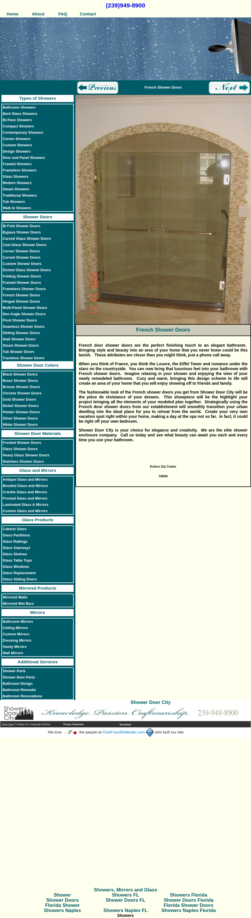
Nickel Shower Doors (21, 406)
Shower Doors (37, 216)
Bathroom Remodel (19, 690)
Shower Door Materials (37, 433)
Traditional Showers (20, 195)
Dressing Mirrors (17, 640)
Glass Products (37, 519)
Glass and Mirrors (37, 470)
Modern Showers (17, 183)
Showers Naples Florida (188, 910)
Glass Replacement (19, 573)
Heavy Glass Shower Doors (26, 455)
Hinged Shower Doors (21, 302)
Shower (62, 895)
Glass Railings (15, 542)
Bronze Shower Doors (21, 387)
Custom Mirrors (16, 634)
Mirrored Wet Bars (18, 604)
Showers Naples (62, 910)
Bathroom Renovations (22, 696)
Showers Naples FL (125, 910)
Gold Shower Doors (19, 400)
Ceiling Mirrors (15, 628)
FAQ (62, 13)
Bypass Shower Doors (22, 232)
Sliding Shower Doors (21, 333)
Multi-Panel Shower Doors (25, 308)
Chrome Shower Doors (22, 393)
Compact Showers (18, 126)
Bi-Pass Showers (17, 120)
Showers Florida (188, 895)
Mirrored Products (37, 588)
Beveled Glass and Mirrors (25, 486)
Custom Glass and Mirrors (25, 511)
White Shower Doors (20, 425)
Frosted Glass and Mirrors (25, 498)
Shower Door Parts (19, 677)
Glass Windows (16, 567)
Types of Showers (37, 98)
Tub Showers (14, 202)
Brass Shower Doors (20, 381)
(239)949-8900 (125, 5)
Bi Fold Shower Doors (21, 226)
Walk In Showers (17, 208)
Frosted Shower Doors (22, 443)
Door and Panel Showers (24, 158)
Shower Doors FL (125, 900)
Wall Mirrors (13, 653)
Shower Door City (150, 702)
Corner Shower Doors (21, 251)
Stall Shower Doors (19, 339)
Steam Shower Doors (21, 346)
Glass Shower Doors (20, 449)
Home (13, 13)
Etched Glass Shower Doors (27, 270)
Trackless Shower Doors (23, 358)
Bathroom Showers (19, 107)
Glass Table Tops (17, 560)
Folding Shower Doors (22, 276)
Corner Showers (16, 139)
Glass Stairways (16, 548)
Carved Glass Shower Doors (27, 239)
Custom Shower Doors (22, 264)
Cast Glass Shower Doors (25, 245)
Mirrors (37, 612)
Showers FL (125, 895)
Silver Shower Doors (20, 418)
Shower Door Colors (38, 365)
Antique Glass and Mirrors (25, 480)
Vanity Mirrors (15, 647)
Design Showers (17, 151)
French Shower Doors (21, 295)
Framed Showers (17, 164)
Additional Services (38, 661)
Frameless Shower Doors (24, 289)
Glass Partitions (16, 535)
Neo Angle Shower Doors (24, 314)
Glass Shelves (15, 554)
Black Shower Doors (20, 374)
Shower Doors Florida (188, 900)
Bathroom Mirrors (18, 622)
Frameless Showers (19, 170)
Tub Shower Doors (18, 352)
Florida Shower (62, 905)
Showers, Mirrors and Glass (125, 890)
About (37, 13)
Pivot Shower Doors (20, 320)
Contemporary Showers (23, 133)
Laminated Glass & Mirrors (25, 505)
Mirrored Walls (15, 597)
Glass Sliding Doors (20, 579)
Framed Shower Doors (22, 283)
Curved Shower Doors (21, 258)
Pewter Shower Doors (21, 412)
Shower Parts (14, 671)
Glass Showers (15, 177)
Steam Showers (16, 189)
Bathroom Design (18, 684)
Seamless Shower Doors (24, 327)
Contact (88, 13)
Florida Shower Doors (188, 905)
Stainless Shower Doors (23, 462)
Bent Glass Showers (20, 114)
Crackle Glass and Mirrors (25, 492)
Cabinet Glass (15, 529)
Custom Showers (17, 145)
